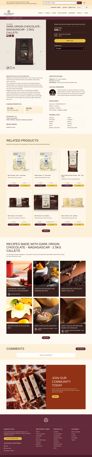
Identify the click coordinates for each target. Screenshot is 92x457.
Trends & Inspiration (62, 12)
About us (38, 437)
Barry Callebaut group (41, 440)
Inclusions (56, 440)
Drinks (55, 448)
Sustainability (39, 435)
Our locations (74, 437)
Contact (86, 12)
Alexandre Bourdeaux (15, 294)
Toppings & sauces (58, 444)
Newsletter (38, 444)
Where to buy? (39, 446)
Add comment (80, 348)
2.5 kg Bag (59, 110)
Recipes (54, 12)
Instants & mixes (57, 446)
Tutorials (73, 440)
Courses (73, 433)
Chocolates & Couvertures (17, 17)
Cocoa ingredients (58, 433)
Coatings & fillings (58, 437)
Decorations (56, 442)
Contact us (38, 442)
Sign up (55, 396)
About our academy (75, 431)
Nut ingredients (57, 435)
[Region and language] (59, 2)
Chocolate (8, 17)
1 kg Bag (65, 110)
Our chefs (73, 435)
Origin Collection (13, 118)
